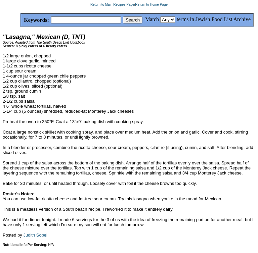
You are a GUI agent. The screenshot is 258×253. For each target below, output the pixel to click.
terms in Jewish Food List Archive (214, 19)
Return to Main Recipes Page (112, 4)
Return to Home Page (151, 4)
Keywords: (20, 20)
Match (152, 19)
